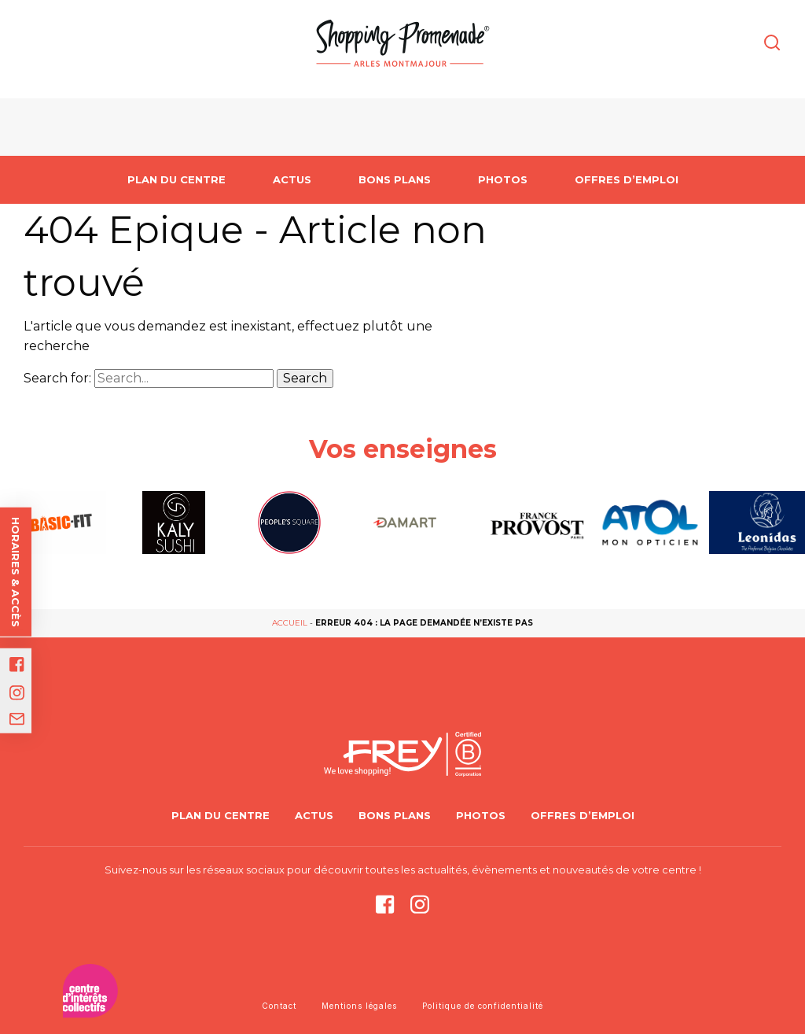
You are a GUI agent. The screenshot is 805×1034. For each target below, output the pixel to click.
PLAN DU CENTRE (176, 179)
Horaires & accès (15, 572)
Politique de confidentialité (482, 1005)
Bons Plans (394, 179)
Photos (502, 179)
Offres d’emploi (626, 179)
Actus (292, 179)
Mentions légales (359, 1005)
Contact (279, 1005)
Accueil (289, 623)
